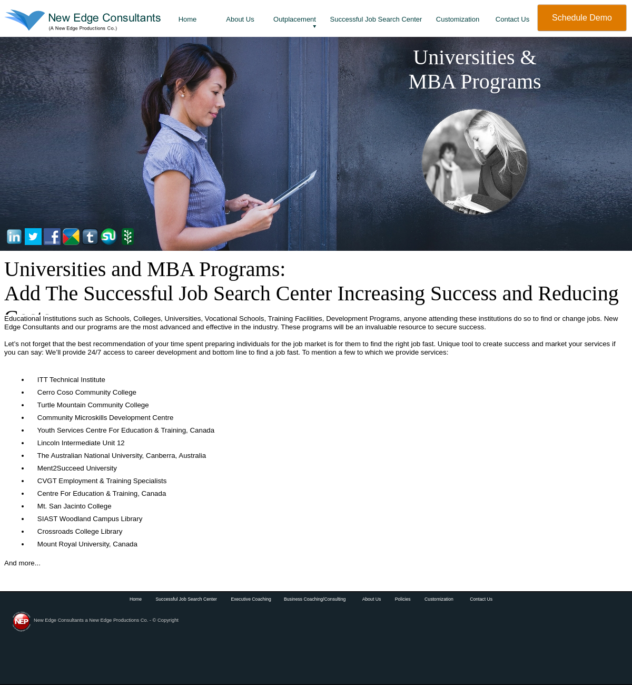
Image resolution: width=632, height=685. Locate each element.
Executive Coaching (251, 599)
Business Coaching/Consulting (314, 599)
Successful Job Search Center (186, 599)
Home (136, 599)
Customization (438, 599)
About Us (371, 599)
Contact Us (481, 599)
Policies (403, 599)
